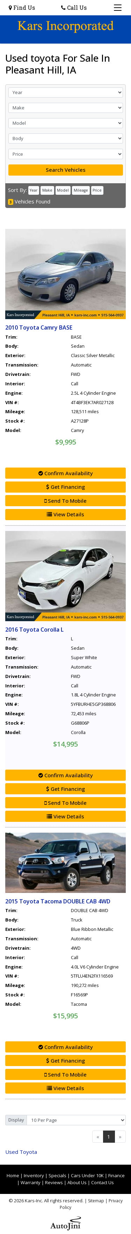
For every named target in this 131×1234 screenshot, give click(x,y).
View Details (65, 514)
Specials (57, 1175)
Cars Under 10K (87, 1175)
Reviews (54, 1182)
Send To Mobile (65, 500)
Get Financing (65, 486)
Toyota (21, 1151)
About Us (77, 1182)
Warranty (31, 1182)
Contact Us (102, 1182)
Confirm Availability (65, 473)
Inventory (34, 1175)
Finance (116, 1175)
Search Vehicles (66, 169)
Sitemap (96, 1201)
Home (13, 1175)
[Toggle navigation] (118, 7)
